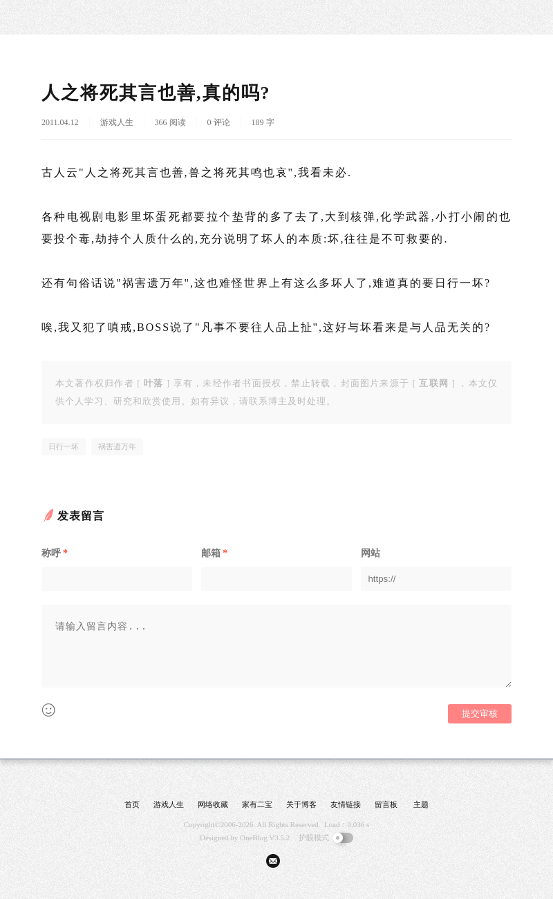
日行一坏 (63, 446)
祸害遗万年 (117, 446)
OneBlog (254, 837)
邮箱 (214, 553)
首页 (132, 804)
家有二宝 (257, 804)
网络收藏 (213, 804)
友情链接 (345, 804)
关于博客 (301, 804)
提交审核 (480, 713)
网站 (370, 553)
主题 (421, 804)
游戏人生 (116, 122)
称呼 (54, 553)
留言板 (386, 804)
